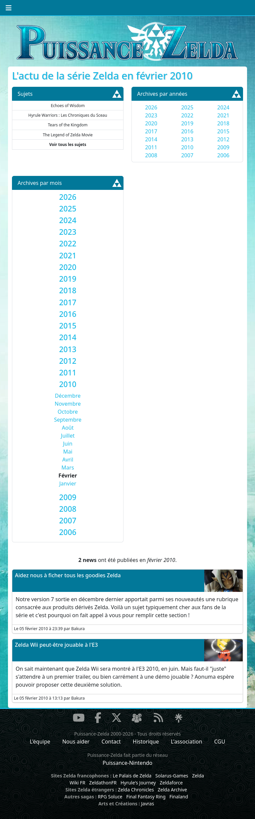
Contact (111, 741)
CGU (219, 741)
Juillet (67, 435)
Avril (67, 459)
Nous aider (75, 741)
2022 (187, 115)
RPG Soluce (110, 796)
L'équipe (40, 741)
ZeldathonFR (103, 782)
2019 (187, 123)
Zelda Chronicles (136, 789)
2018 (223, 123)
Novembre (68, 403)
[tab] (68, 197)
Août (68, 427)
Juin (67, 443)
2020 (151, 123)
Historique (146, 741)
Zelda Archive (172, 789)
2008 (151, 155)
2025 (187, 107)
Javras (147, 803)
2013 (187, 139)
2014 (151, 139)
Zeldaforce (171, 782)
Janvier (67, 483)
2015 (223, 131)
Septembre (68, 419)
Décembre (68, 395)
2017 (151, 131)
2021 (223, 115)
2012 (223, 139)
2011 (151, 147)
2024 (223, 107)
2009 (223, 147)
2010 (187, 147)
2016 (187, 131)
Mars (67, 467)
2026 (151, 107)
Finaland (178, 796)
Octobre (68, 411)
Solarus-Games (171, 775)
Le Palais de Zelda (132, 775)
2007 (187, 155)
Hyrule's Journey (138, 782)
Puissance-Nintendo (127, 762)
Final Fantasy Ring (145, 796)
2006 (223, 155)
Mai (67, 451)
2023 (151, 115)
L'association (186, 741)
